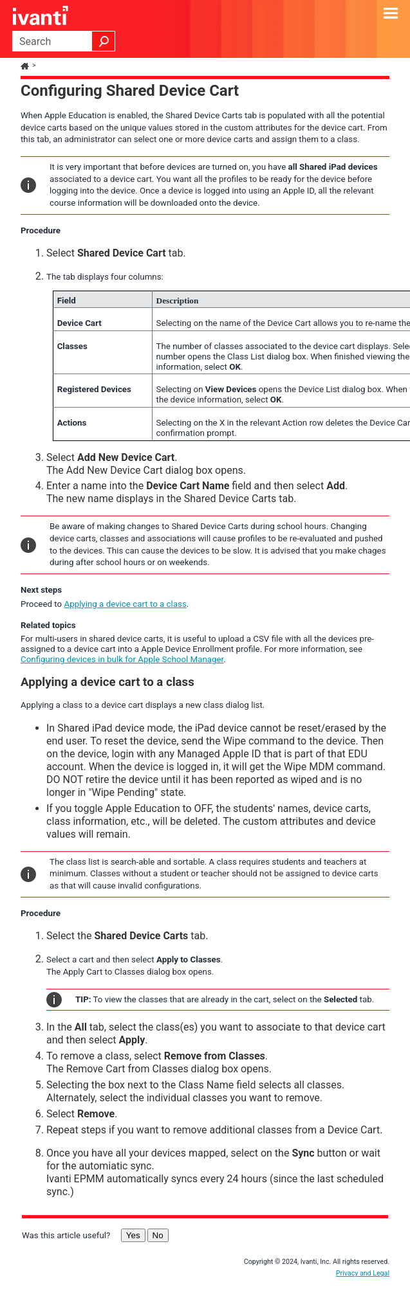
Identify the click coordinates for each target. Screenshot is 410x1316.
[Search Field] (63, 41)
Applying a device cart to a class (125, 604)
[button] (103, 41)
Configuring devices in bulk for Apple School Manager (122, 659)
